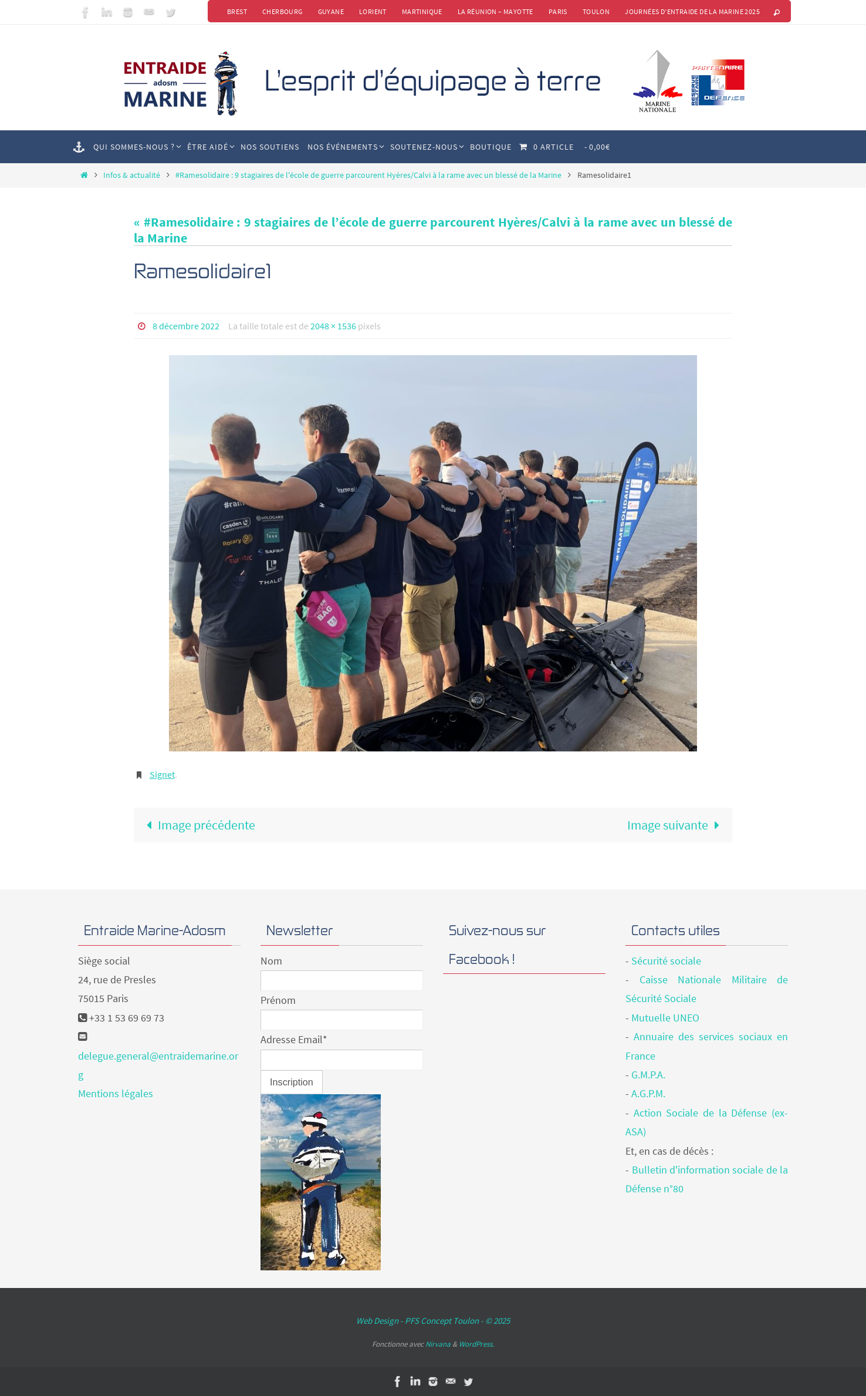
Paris (558, 11)
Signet (162, 774)
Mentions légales (115, 1093)
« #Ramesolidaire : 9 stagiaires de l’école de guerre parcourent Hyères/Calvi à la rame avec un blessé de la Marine (433, 229)
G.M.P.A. (648, 1074)
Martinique (422, 11)
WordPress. (476, 1344)
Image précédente (197, 825)
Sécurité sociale (666, 960)
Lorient (373, 11)
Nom (271, 960)
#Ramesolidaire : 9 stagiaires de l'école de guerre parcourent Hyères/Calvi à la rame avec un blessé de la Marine (368, 175)
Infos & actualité (131, 175)
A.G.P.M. (648, 1093)
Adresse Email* (294, 1039)
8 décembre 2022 (186, 326)
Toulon (596, 11)
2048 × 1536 (333, 326)
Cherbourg (282, 11)
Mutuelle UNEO (665, 1017)
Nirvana (438, 1344)
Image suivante (676, 825)
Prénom (278, 1000)
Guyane (331, 11)
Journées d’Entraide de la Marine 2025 (692, 11)
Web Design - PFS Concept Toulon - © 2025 (433, 1320)
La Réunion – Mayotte (495, 11)
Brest (237, 11)
